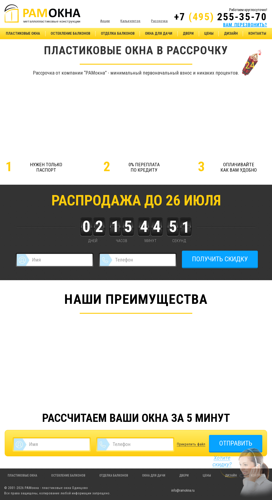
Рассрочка (159, 21)
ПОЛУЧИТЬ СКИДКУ (220, 259)
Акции (105, 21)
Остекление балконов (70, 33)
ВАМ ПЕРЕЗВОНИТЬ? (245, 25)
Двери (188, 33)
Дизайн (231, 33)
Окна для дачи (158, 33)
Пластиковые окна (23, 33)
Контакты (257, 33)
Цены (208, 33)
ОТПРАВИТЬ (235, 443)
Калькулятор (130, 21)
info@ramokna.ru (183, 490)
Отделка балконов (118, 33)
